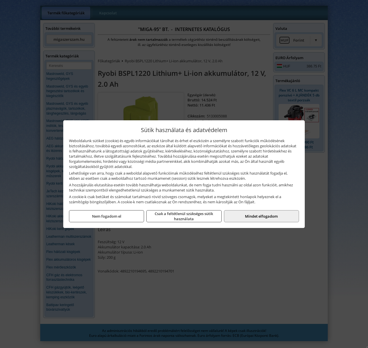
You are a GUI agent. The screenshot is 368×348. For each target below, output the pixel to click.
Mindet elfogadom (261, 216)
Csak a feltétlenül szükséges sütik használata (184, 216)
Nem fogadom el (106, 216)
